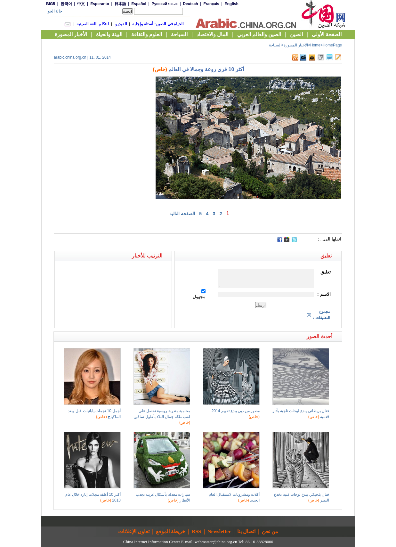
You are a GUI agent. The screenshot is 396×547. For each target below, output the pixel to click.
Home (315, 45)
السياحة (275, 45)
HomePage (332, 45)
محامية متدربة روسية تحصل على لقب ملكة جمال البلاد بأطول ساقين (161, 417)
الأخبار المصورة (296, 45)
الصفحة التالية (182, 213)
